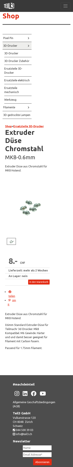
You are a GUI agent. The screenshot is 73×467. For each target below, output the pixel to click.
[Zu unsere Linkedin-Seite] (25, 393)
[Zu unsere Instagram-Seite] (16, 393)
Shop (11, 16)
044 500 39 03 (23, 430)
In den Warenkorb (39, 282)
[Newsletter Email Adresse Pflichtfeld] (37, 454)
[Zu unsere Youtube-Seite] (43, 393)
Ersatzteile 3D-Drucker (28, 126)
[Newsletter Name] (37, 447)
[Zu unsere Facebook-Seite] (33, 393)
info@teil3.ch (22, 434)
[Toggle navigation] (65, 6)
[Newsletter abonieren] (42, 462)
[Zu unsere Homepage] (9, 6)
